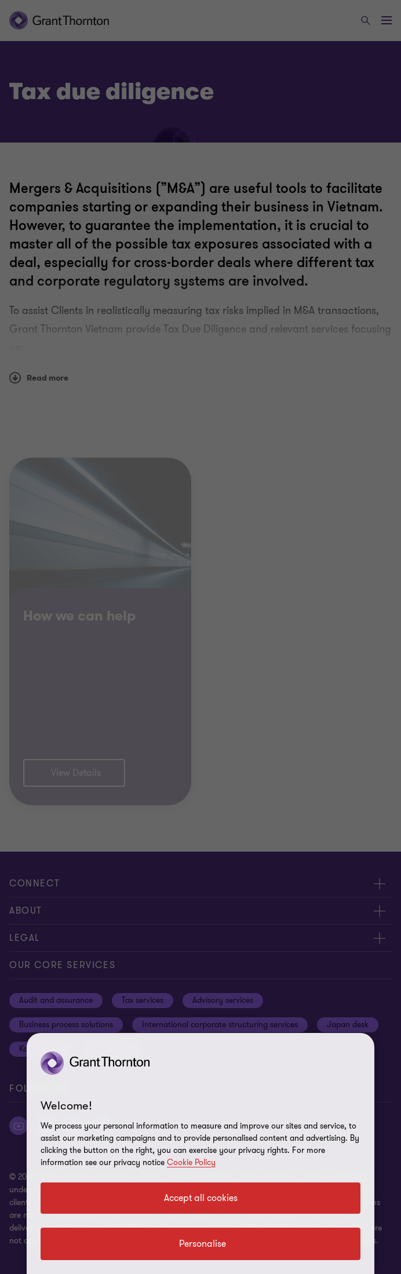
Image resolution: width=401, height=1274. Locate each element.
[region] (200, 1153)
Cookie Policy (191, 1162)
